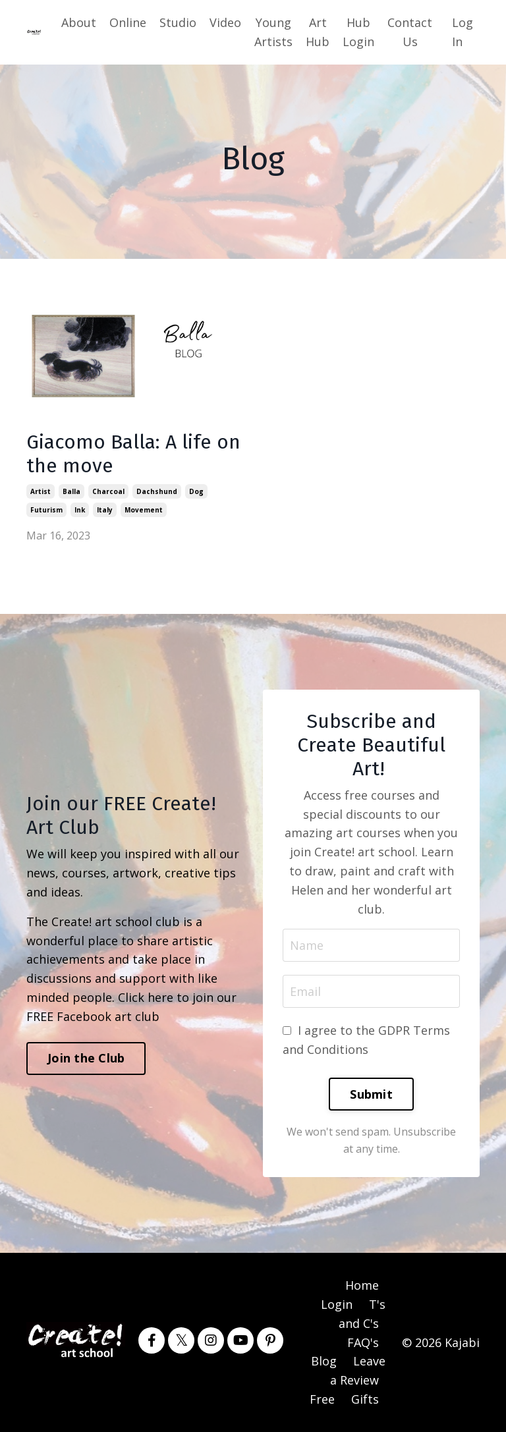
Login (336, 1304)
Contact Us (409, 31)
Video (225, 22)
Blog (324, 1361)
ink (79, 509)
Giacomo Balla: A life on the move (133, 454)
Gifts (365, 1399)
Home (362, 1285)
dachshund (156, 491)
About (78, 22)
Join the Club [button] (86, 1058)
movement (144, 509)
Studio (177, 22)
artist (40, 491)
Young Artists (273, 31)
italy (105, 509)
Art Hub (317, 31)
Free (322, 1399)
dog (196, 491)
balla (71, 491)
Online (127, 22)
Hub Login (358, 31)
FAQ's (363, 1342)
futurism (46, 509)
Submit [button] (371, 1094)
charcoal (108, 491)
